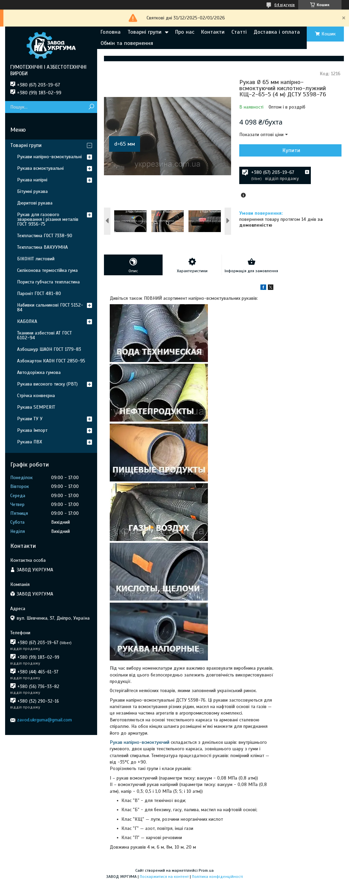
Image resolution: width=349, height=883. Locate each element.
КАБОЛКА (27, 321)
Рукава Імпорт (32, 430)
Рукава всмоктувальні (40, 168)
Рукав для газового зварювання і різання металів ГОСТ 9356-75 (47, 219)
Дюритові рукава (34, 203)
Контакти (213, 32)
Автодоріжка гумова (39, 372)
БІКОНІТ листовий (36, 259)
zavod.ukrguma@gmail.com (44, 720)
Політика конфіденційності (217, 876)
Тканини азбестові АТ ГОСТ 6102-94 (44, 335)
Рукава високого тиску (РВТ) (47, 384)
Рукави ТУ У (30, 419)
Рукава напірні (32, 180)
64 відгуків (284, 4)
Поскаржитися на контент (164, 876)
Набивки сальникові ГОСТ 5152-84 (50, 307)
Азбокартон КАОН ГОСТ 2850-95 (51, 361)
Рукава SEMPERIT (36, 407)
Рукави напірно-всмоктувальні (49, 157)
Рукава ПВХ (29, 442)
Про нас (184, 32)
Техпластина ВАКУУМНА (42, 247)
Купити (291, 150)
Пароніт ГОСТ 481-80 (39, 293)
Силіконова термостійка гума (47, 270)
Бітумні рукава (32, 191)
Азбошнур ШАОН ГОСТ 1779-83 (49, 349)
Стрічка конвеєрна (36, 395)
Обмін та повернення (127, 43)
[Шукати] (91, 107)
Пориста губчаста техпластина (48, 282)
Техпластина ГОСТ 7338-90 (44, 236)
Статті (239, 32)
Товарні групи (144, 32)
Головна (111, 32)
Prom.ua (206, 870)
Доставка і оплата (277, 32)
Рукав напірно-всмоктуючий (139, 742)
